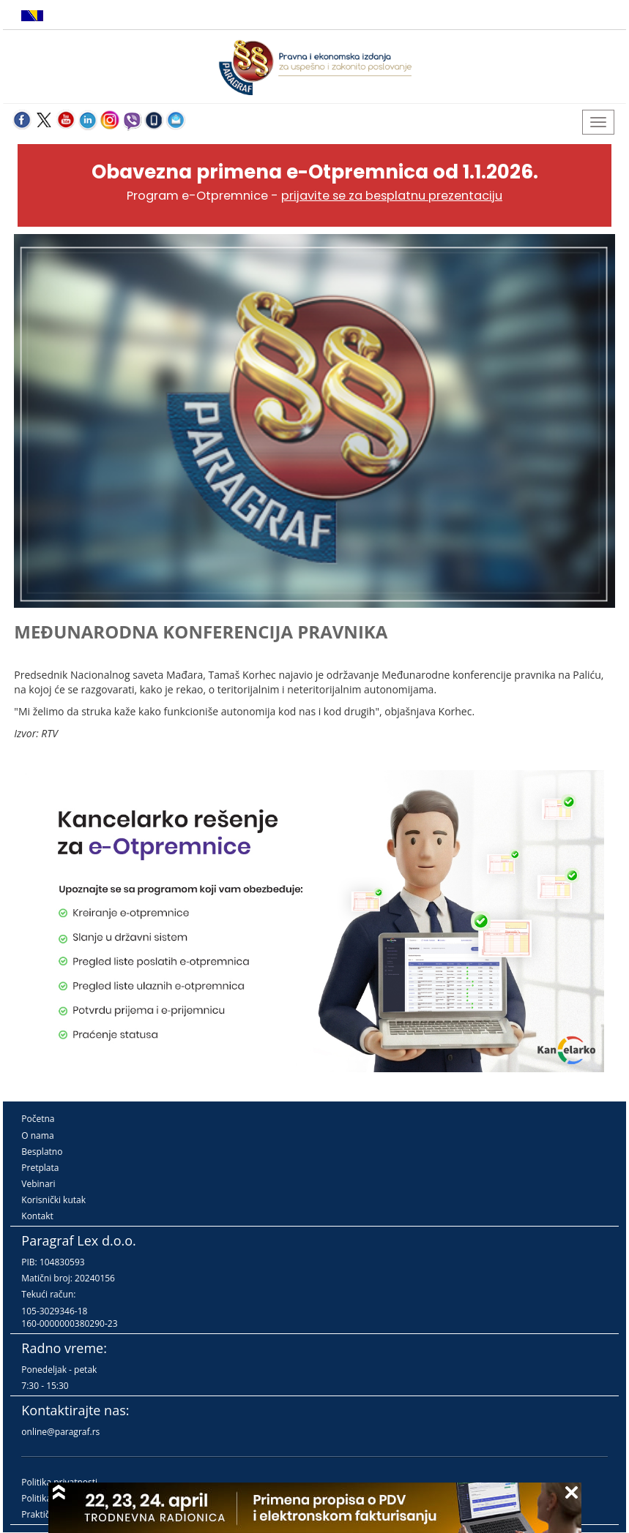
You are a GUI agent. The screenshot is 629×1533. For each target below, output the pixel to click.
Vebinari (38, 1184)
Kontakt (37, 1216)
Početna (37, 1118)
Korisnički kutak (53, 1200)
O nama (37, 1135)
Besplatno (41, 1151)
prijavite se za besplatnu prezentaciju (391, 195)
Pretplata (40, 1167)
